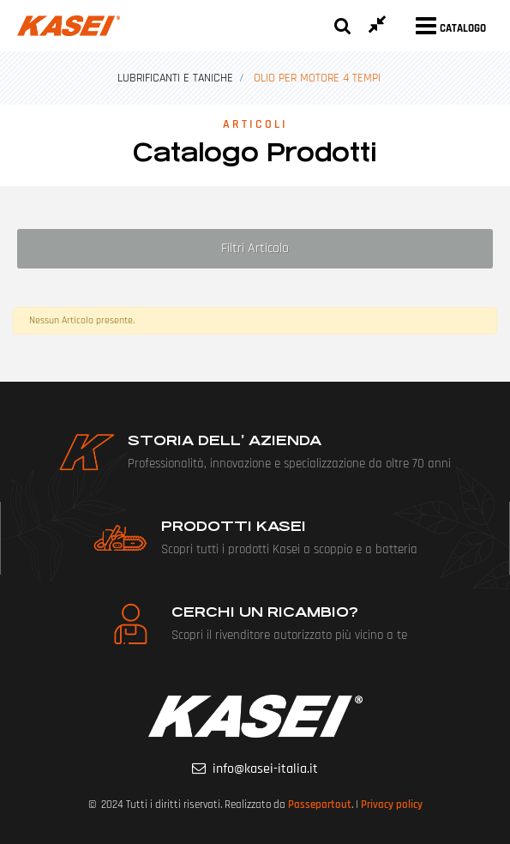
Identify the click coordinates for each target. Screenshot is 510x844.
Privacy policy (392, 804)
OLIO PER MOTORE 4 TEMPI (317, 78)
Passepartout (319, 804)
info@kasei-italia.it (265, 769)
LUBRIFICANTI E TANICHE (175, 78)
